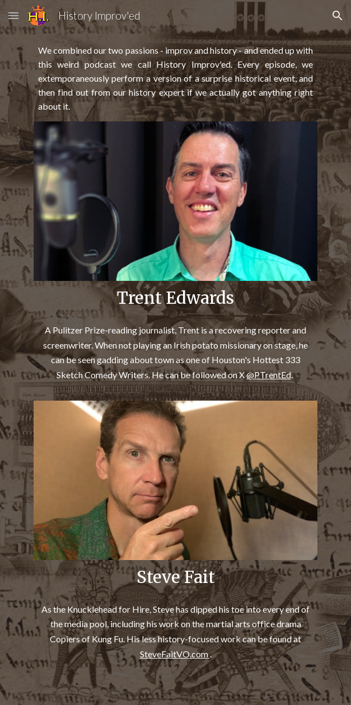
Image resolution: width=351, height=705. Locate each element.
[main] (175, 78)
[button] (13, 15)
